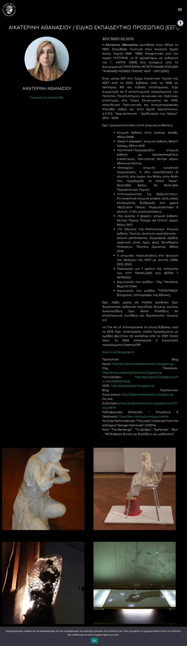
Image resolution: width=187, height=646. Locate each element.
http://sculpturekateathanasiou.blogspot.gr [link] (143, 363)
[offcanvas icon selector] (180, 10)
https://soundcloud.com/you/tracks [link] (143, 416)
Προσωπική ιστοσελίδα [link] (47, 97)
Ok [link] (94, 640)
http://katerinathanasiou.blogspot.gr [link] (147, 394)
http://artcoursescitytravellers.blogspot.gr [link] (132, 372)
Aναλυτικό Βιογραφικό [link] (118, 352)
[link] (180, 23)
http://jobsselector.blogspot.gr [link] (132, 385)
